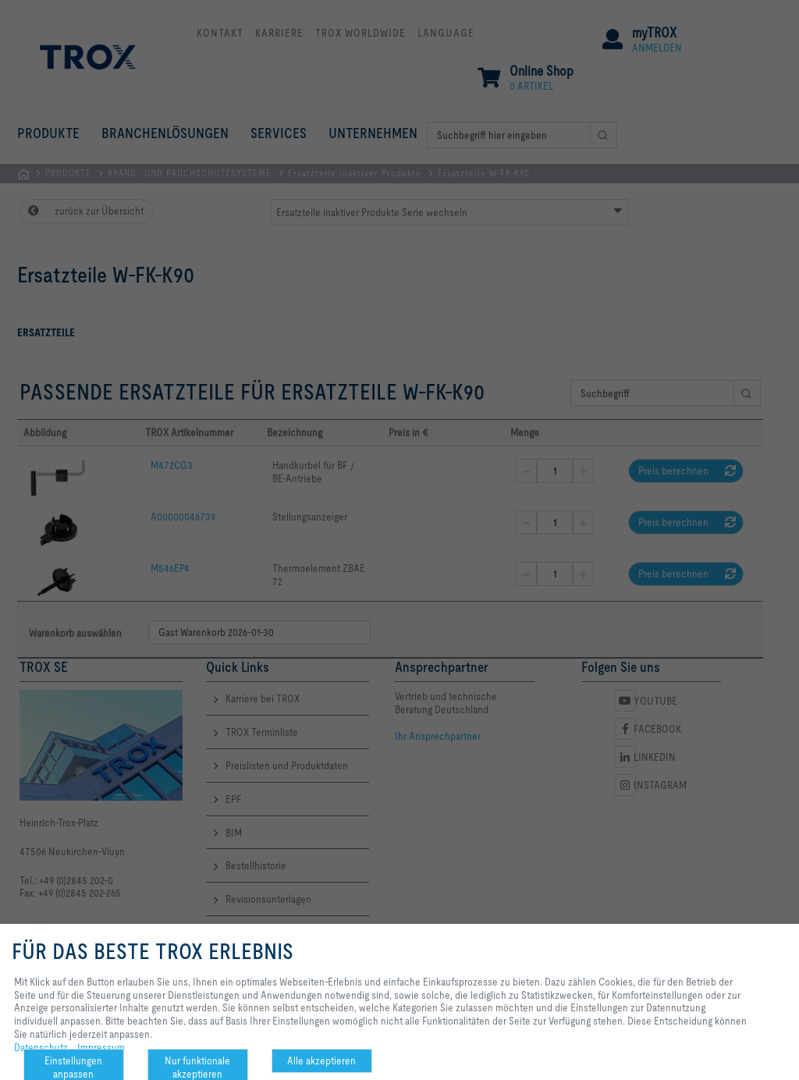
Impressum (101, 1047)
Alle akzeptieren (321, 1060)
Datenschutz (41, 1047)
